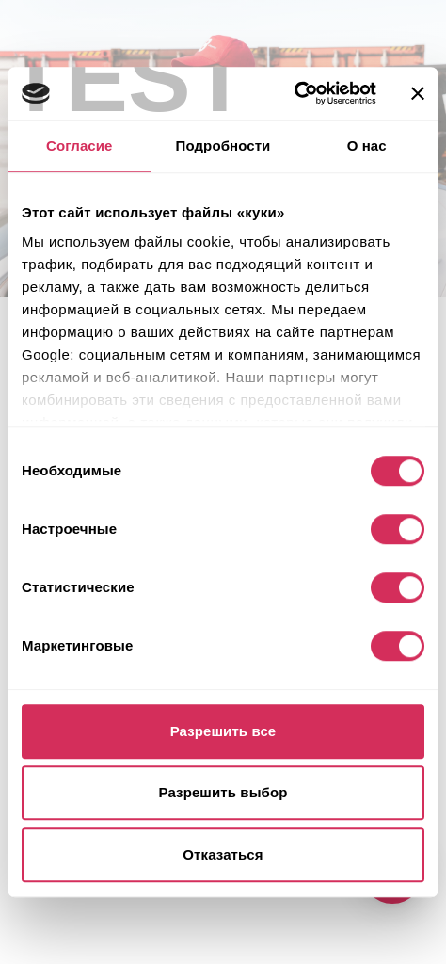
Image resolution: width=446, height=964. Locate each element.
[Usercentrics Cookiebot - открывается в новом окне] (294, 93)
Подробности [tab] (223, 145)
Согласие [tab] (79, 145)
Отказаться (223, 854)
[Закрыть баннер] (417, 93)
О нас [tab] (367, 145)
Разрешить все (223, 731)
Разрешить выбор (223, 792)
